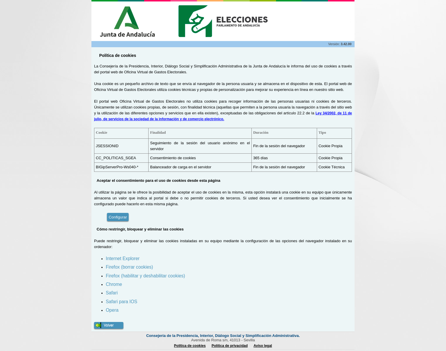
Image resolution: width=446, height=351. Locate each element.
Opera (112, 310)
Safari (112, 292)
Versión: (334, 44)
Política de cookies (190, 346)
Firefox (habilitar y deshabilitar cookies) (145, 275)
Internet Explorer (122, 258)
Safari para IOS (121, 301)
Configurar (118, 217)
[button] (108, 325)
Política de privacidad (230, 346)
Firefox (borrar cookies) (129, 266)
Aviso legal (262, 346)
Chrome (114, 284)
